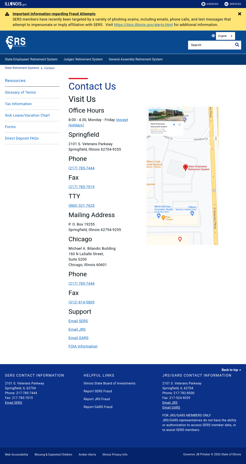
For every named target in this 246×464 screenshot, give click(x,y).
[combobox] (225, 36)
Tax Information (18, 104)
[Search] (214, 45)
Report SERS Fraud (98, 391)
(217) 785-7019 (82, 187)
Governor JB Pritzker (196, 454)
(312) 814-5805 (82, 302)
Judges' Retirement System (83, 59)
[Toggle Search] (237, 45)
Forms (10, 127)
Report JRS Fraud (97, 399)
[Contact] (49, 68)
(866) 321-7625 (82, 205)
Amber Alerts (87, 454)
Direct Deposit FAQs (22, 138)
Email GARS (79, 338)
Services (232, 4)
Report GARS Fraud (98, 407)
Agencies (210, 4)
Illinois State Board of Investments (110, 383)
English (222, 35)
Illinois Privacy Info (115, 454)
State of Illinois (231, 454)
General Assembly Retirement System (136, 59)
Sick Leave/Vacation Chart (27, 115)
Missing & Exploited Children (53, 454)
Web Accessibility (16, 454)
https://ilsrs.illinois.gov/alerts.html (143, 25)
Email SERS (78, 321)
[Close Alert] (239, 14)
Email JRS (77, 329)
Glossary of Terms (20, 92)
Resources (15, 80)
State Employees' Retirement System (31, 59)
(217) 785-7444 (82, 168)
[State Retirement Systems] (22, 68)
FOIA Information (83, 346)
